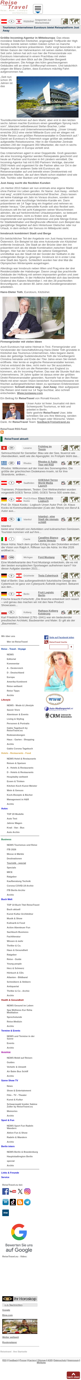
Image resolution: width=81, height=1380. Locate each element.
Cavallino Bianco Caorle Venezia (48, 539)
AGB (50, 1360)
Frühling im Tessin (45, 448)
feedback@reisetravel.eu (53, 421)
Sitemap (42, 1360)
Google (6, 1310)
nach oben (73, 1377)
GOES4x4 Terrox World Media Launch (48, 483)
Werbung (41, 1362)
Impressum (73, 1360)
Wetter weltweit (10, 1337)
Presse (23, 1360)
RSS (4, 1360)
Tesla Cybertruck (48, 575)
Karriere (32, 1360)
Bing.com (7, 1315)
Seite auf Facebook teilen (61, 637)
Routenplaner (9, 1342)
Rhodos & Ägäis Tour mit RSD (47, 463)
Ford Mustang (46, 557)
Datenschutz (60, 1360)
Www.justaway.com (30, 393)
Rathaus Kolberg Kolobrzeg (48, 612)
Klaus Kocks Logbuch (45, 500)
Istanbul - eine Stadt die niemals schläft (48, 519)
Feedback (13, 1360)
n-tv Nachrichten (14, 1305)
